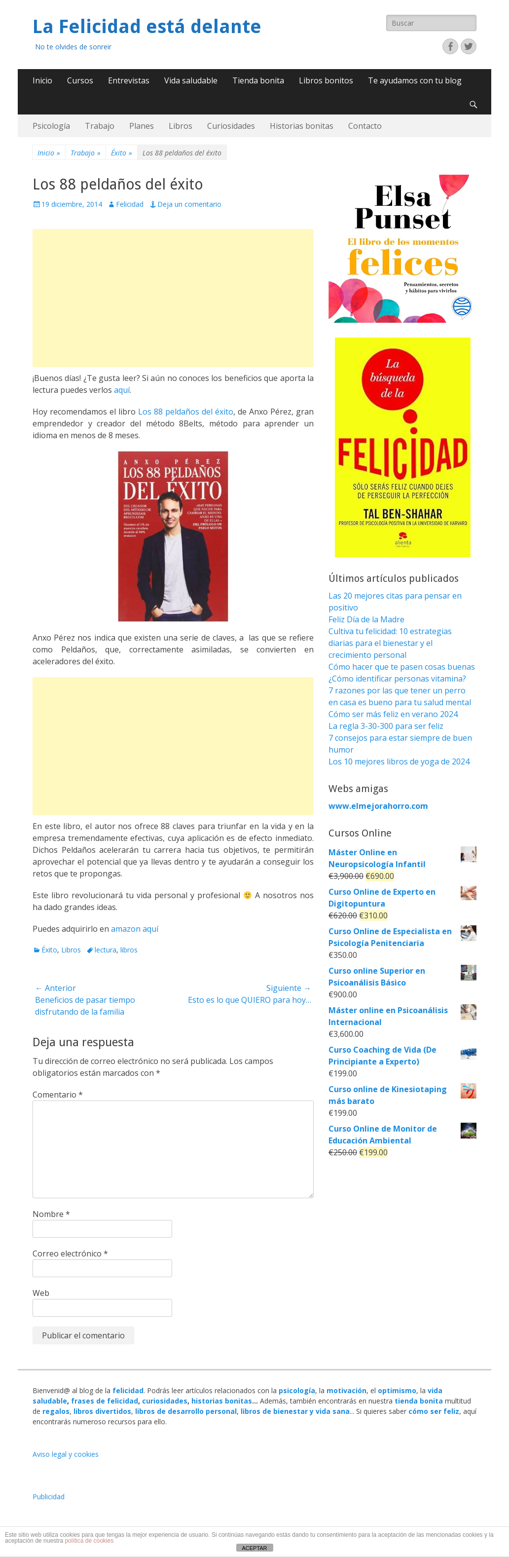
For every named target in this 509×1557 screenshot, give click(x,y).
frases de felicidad (104, 1400)
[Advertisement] (173, 298)
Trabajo (99, 125)
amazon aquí (134, 928)
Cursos (80, 80)
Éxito (121, 153)
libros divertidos (102, 1411)
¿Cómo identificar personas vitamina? (397, 678)
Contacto (365, 125)
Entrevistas (128, 80)
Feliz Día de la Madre (366, 619)
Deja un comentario (189, 204)
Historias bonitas (301, 125)
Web (41, 1293)
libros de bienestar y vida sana (295, 1411)
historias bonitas (221, 1400)
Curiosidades (231, 125)
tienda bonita (419, 1400)
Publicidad (49, 1496)
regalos (56, 1411)
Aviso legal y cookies (66, 1454)
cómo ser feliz (433, 1411)
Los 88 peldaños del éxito (185, 411)
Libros (180, 125)
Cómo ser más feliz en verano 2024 (393, 714)
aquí (122, 389)
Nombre (51, 1214)
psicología (297, 1390)
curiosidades (164, 1400)
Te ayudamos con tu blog (415, 80)
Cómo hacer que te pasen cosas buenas (401, 666)
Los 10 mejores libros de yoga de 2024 (399, 761)
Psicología (51, 125)
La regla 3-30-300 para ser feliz (385, 726)
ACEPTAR (254, 1548)
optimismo (397, 1390)
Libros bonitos (326, 80)
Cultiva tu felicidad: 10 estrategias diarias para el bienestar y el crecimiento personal (390, 643)
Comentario (58, 1094)
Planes (141, 125)
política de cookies (89, 1540)
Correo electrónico (70, 1253)
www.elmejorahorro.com (378, 805)
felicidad (128, 1390)
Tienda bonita (258, 80)
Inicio (42, 80)
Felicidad (130, 204)
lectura (105, 949)
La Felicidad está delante (147, 27)
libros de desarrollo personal (186, 1411)
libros (129, 949)
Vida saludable (191, 80)
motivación (346, 1390)
